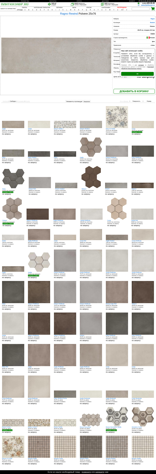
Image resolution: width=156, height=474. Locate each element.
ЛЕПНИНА (59, 7)
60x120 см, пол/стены (117, 160)
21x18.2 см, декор (91, 429)
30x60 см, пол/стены (143, 160)
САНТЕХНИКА (106, 7)
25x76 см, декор (65, 401)
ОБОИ (74, 7)
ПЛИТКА (24, 7)
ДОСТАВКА (105, 1)
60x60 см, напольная (65, 275)
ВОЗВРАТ (132, 1)
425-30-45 (148, 3)
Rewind (152, 22)
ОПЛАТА (79, 1)
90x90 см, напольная (143, 275)
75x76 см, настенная (117, 131)
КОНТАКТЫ (52, 1)
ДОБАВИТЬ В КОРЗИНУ (134, 91)
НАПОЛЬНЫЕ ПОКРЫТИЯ (42, 7)
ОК (137, 74)
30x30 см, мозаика (39, 461)
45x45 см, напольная (13, 306)
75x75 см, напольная (91, 275)
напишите (99, 472)
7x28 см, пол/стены (39, 160)
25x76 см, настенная (13, 131)
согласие (141, 65)
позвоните (86, 472)
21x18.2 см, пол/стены (91, 160)
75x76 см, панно (13, 461)
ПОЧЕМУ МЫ (25, 1)
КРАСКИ (88, 7)
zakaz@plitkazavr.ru (148, 5)
